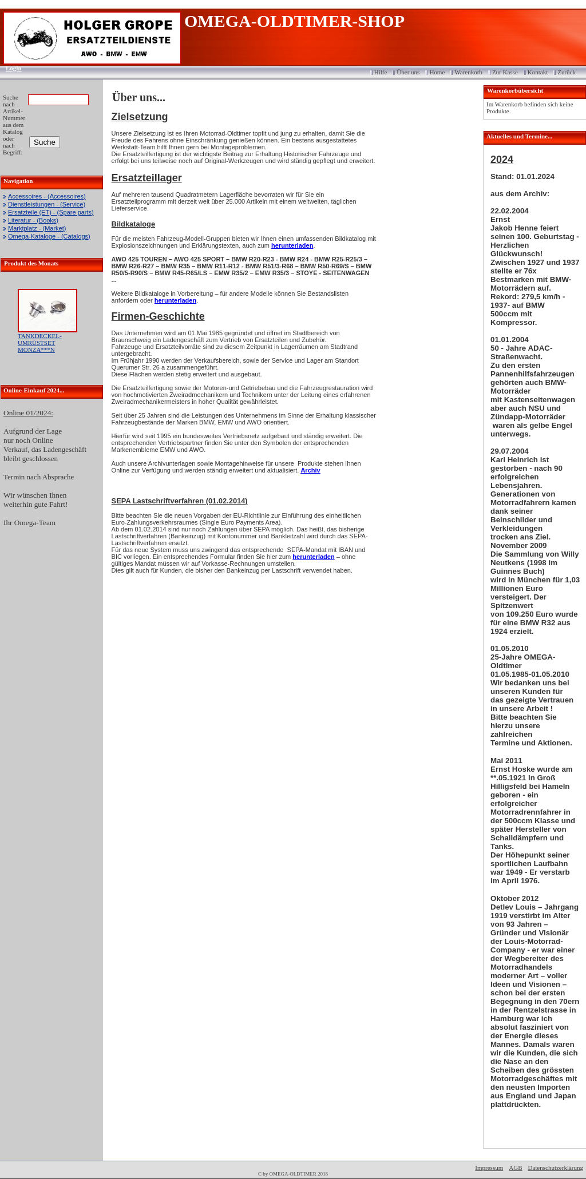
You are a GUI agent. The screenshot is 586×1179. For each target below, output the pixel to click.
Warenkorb (468, 72)
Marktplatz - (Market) (37, 228)
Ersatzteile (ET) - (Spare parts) (51, 212)
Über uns (408, 72)
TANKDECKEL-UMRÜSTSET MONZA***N (40, 342)
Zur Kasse (505, 72)
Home (437, 72)
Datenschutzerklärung (555, 1167)
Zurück (566, 72)
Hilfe (380, 72)
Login (10, 68)
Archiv (310, 470)
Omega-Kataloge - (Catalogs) (49, 236)
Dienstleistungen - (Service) (46, 204)
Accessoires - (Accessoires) (47, 196)
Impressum (489, 1167)
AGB (515, 1167)
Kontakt (538, 72)
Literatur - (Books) (33, 220)
